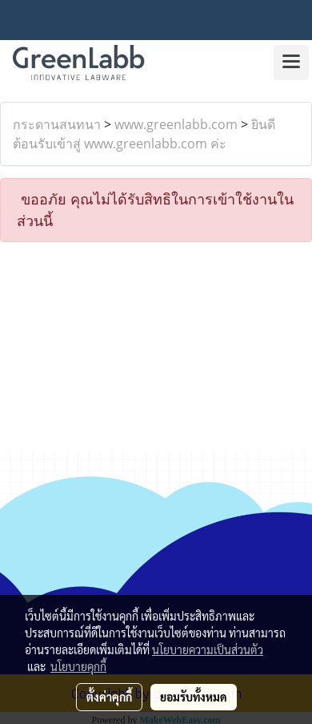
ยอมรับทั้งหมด (193, 697)
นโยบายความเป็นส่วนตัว (207, 649)
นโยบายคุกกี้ (78, 666)
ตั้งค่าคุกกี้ (109, 697)
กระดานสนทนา (57, 124)
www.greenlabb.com (176, 124)
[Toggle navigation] (291, 62)
